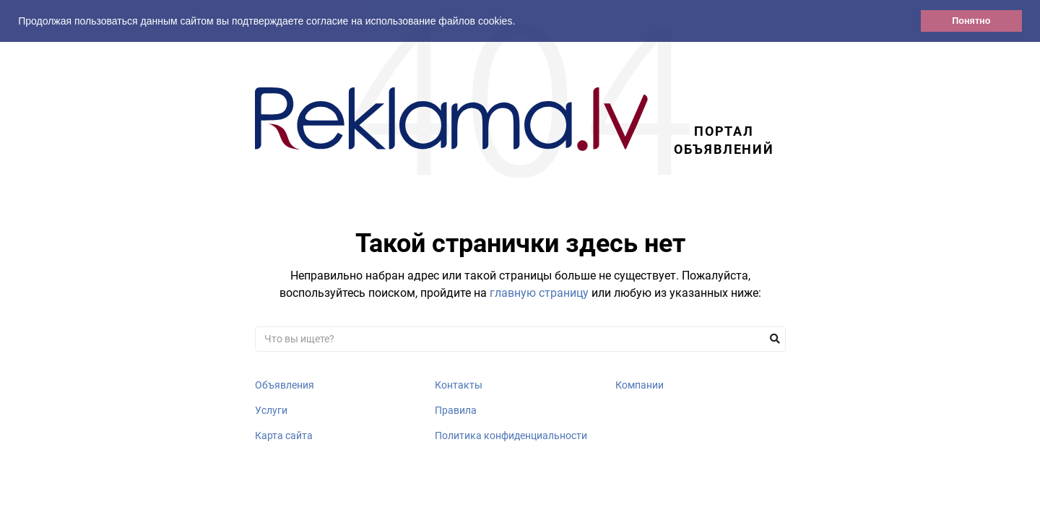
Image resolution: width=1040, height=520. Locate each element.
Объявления (284, 385)
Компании (639, 385)
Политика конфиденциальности (511, 435)
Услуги (271, 410)
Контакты (458, 385)
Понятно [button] (971, 21)
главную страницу (539, 293)
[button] (520, 22)
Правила (456, 410)
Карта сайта (284, 435)
